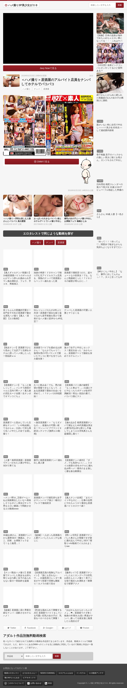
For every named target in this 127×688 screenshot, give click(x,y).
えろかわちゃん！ (29, 673)
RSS (50, 683)
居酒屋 (46, 89)
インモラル (80, 673)
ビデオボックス (29, 678)
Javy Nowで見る (48, 68)
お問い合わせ (35, 683)
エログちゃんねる (65, 673)
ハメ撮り (26, 89)
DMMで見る (43, 161)
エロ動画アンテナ (96, 673)
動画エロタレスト (11, 673)
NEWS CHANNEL (47, 673)
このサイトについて (16, 683)
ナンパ (37, 89)
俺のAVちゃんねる (11, 678)
